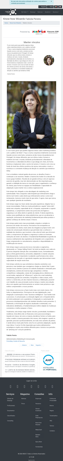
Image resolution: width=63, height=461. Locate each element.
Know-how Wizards (15, 23)
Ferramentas (39, 447)
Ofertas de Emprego (10, 399)
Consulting (10, 421)
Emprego (32, 12)
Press (23, 403)
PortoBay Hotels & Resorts (15, 341)
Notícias (23, 398)
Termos (52, 426)
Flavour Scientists (38, 409)
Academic (47, 12)
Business (55, 12)
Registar (42, 6)
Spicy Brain (38, 442)
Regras (52, 410)
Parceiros (38, 403)
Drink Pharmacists (39, 416)
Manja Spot (38, 429)
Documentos (10, 410)
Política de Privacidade (53, 399)
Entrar (50, 6)
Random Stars (37, 435)
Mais (31, 345)
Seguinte (39, 345)
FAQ (51, 421)
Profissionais (11, 405)
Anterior (23, 345)
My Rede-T (24, 12)
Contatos (52, 431)
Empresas (38, 398)
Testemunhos (53, 415)
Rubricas (39, 12)
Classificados (11, 415)
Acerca (52, 405)
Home (6, 23)
